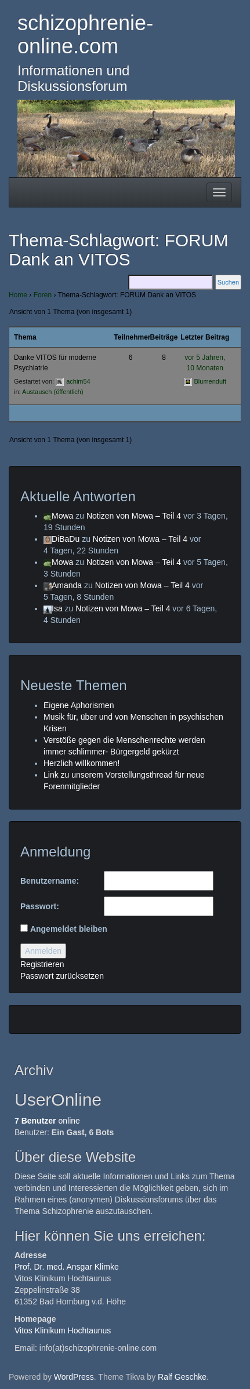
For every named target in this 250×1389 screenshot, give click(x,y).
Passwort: (39, 906)
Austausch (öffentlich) (53, 391)
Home (18, 295)
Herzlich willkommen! (81, 763)
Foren (43, 295)
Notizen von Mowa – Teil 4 (133, 515)
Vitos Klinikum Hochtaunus (63, 1330)
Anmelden (43, 951)
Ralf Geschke (182, 1376)
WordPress (74, 1376)
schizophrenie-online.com (85, 34)
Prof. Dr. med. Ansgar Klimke (67, 1266)
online (47, 1120)
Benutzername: (49, 880)
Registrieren (42, 964)
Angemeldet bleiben (68, 929)
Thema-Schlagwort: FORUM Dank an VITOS (118, 250)
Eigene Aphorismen (79, 705)
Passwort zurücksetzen (62, 975)
